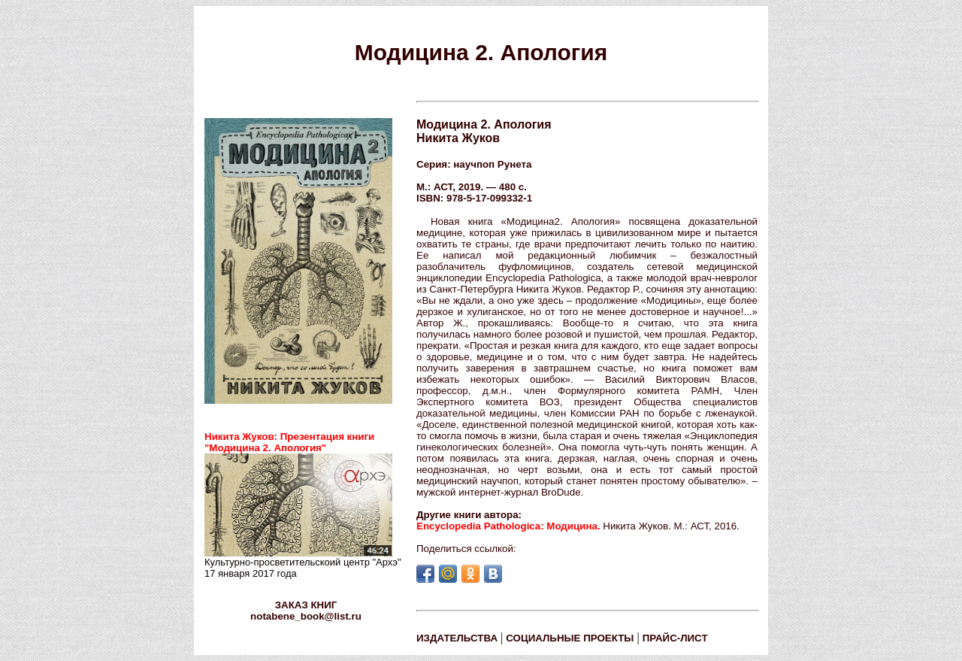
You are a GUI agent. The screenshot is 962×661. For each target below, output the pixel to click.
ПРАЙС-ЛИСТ (675, 638)
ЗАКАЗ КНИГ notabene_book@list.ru (306, 610)
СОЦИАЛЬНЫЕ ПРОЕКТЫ (570, 638)
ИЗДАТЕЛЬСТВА (457, 638)
